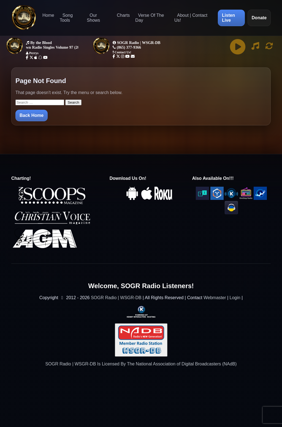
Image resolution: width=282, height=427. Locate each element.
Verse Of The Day (149, 18)
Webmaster (215, 297)
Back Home (32, 115)
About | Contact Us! (190, 18)
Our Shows (93, 18)
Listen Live (228, 18)
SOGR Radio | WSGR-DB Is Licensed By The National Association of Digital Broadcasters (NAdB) (141, 364)
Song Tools (66, 18)
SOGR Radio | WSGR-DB (116, 297)
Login (235, 297)
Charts (123, 15)
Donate (259, 17)
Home (48, 15)
